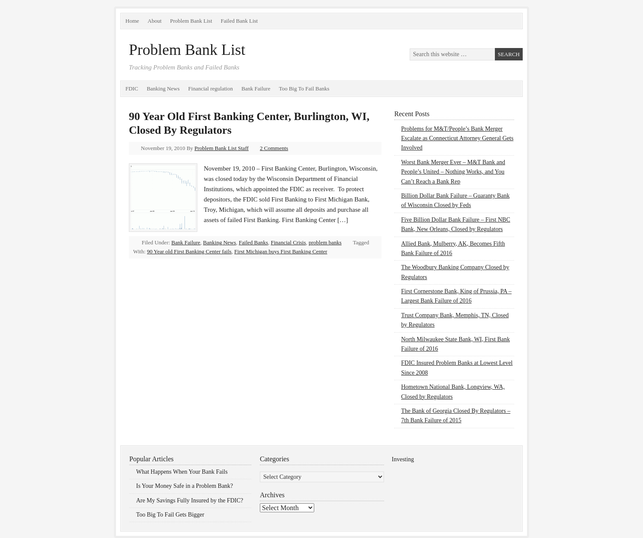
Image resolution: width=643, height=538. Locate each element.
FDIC (131, 88)
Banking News (163, 88)
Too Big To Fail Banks (304, 88)
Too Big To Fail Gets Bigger (170, 514)
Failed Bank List (239, 21)
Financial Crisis (288, 242)
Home (132, 21)
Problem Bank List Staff (221, 148)
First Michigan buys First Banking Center (280, 251)
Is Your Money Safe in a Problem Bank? (184, 486)
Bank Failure (256, 88)
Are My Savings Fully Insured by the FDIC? (189, 500)
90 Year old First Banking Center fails (189, 251)
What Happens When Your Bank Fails (182, 472)
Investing (403, 459)
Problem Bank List (191, 21)
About (155, 21)
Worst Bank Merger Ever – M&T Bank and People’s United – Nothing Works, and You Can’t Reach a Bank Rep (453, 172)
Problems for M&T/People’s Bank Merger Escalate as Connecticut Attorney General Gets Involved (457, 138)
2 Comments (274, 148)
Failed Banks (253, 242)
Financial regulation (210, 88)
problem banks (325, 242)
